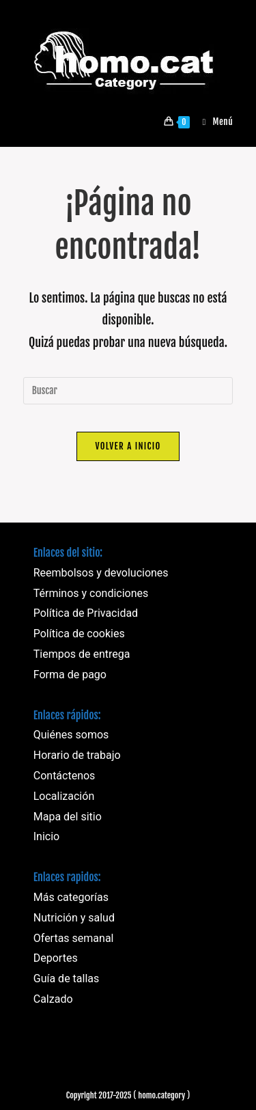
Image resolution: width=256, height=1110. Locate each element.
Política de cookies (79, 633)
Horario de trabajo (77, 755)
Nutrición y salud (74, 917)
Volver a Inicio (127, 446)
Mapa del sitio (67, 816)
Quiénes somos (71, 734)
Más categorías (71, 897)
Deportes (55, 958)
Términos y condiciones (91, 593)
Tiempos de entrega (81, 654)
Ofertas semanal (73, 938)
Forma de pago (69, 674)
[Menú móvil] (213, 121)
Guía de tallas (66, 978)
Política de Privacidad (85, 613)
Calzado (53, 999)
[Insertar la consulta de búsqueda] (128, 390)
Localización (63, 796)
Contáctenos (64, 775)
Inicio (46, 836)
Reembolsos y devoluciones (101, 572)
